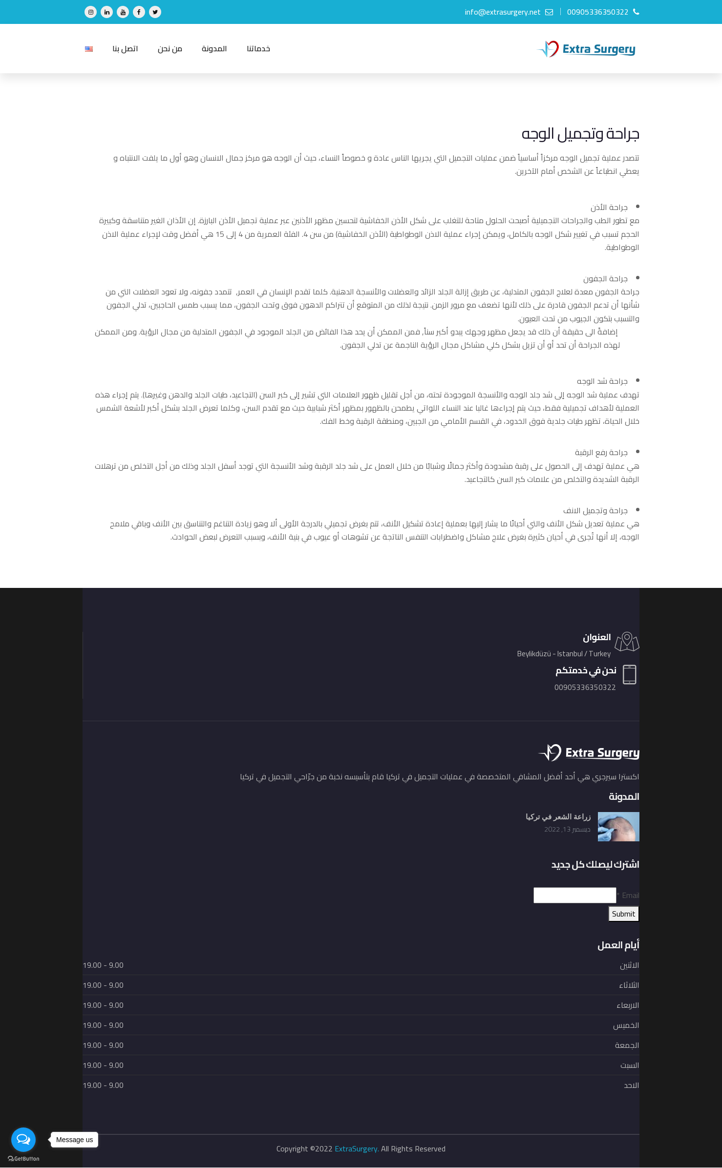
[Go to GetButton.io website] (23, 1158)
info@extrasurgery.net (509, 11)
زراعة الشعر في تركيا (556, 817)
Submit (624, 914)
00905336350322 (603, 11)
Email (627, 895)
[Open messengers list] (23, 1139)
